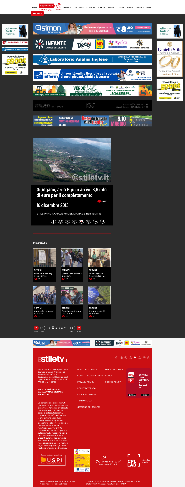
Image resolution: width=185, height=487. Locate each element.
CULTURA (120, 7)
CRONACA (67, 7)
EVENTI (130, 7)
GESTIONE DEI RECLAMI (88, 407)
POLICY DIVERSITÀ (86, 388)
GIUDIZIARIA (79, 7)
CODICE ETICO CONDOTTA (90, 375)
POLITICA (101, 7)
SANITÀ (111, 7)
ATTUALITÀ (90, 7)
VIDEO (37, 13)
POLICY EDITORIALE (87, 369)
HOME (34, 7)
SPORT (149, 7)
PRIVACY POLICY (85, 382)
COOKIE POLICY (113, 382)
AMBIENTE (139, 7)
